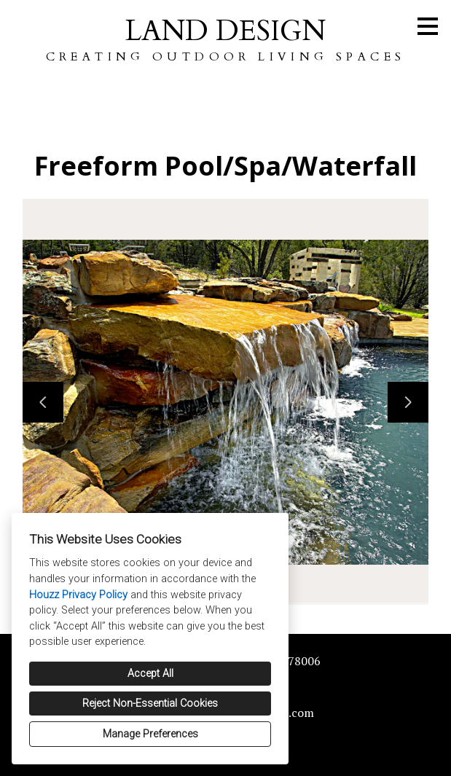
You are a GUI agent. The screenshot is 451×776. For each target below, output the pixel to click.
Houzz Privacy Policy (78, 595)
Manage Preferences (150, 734)
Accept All (150, 673)
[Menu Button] (427, 26)
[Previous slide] (43, 402)
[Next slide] (408, 402)
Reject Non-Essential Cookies (150, 703)
